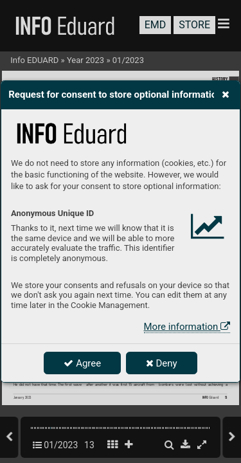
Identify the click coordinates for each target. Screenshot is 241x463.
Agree (82, 363)
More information (187, 326)
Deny (161, 363)
